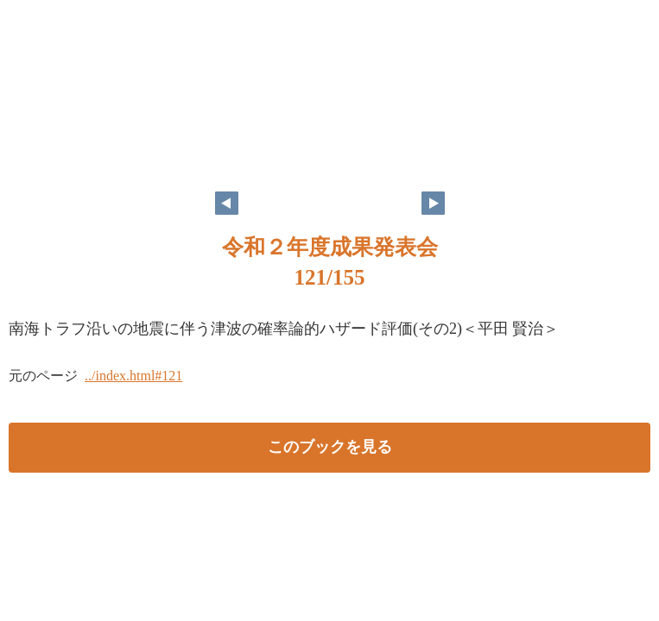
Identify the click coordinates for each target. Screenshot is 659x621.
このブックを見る (330, 446)
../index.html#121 (133, 375)
